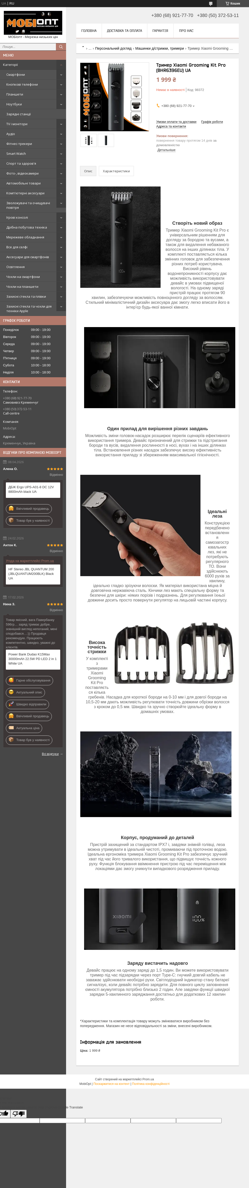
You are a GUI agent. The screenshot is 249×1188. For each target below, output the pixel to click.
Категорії (10, 64)
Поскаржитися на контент (112, 1084)
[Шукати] (61, 47)
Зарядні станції (18, 114)
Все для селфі (16, 247)
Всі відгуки (50, 753)
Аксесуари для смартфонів (27, 257)
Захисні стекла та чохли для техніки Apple (29, 308)
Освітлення (15, 267)
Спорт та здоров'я (21, 163)
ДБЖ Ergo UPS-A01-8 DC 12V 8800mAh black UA (31, 489)
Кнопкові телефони (22, 84)
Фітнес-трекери (19, 143)
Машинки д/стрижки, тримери (159, 48)
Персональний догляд (113, 48)
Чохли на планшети (22, 286)
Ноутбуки (14, 104)
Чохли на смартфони (23, 276)
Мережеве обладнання (25, 237)
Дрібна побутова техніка (26, 227)
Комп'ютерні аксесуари (25, 193)
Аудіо (10, 133)
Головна (89, 31)
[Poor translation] (18, 1114)
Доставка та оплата (124, 31)
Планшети (14, 94)
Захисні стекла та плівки (26, 296)
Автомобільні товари (23, 183)
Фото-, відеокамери (22, 173)
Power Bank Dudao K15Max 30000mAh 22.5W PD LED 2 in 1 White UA (32, 658)
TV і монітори (16, 124)
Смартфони (15, 74)
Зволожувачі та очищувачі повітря (28, 205)
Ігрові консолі (17, 217)
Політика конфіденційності (151, 1084)
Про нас (186, 31)
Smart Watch (16, 153)
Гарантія (160, 31)
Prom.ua (148, 1079)
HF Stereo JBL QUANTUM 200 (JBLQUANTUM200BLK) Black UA (31, 573)
